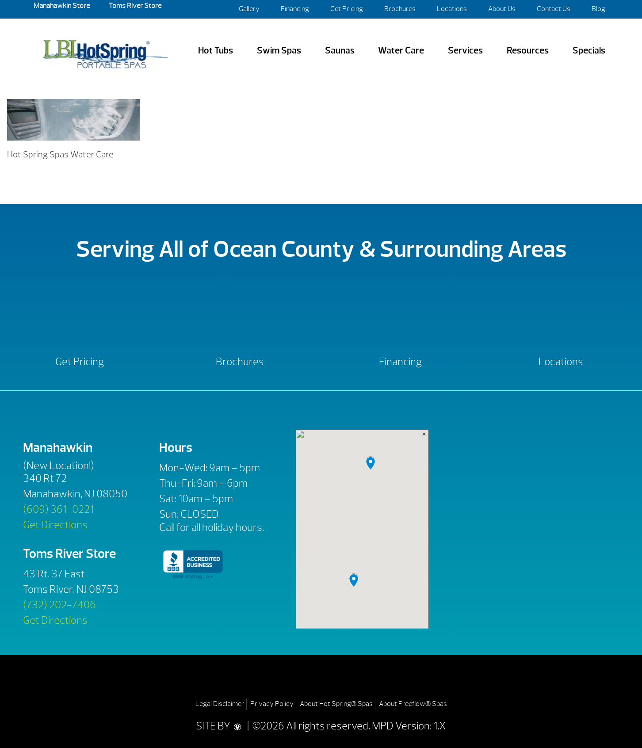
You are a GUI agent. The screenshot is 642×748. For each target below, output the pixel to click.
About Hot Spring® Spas (336, 703)
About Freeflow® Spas (413, 703)
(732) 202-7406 (59, 604)
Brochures (400, 8)
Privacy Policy (272, 703)
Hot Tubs (215, 51)
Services (465, 51)
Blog (598, 8)
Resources (528, 51)
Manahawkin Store (62, 5)
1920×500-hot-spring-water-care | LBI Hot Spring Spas (105, 51)
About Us (502, 8)
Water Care (401, 51)
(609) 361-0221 (58, 509)
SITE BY (220, 726)
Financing (295, 8)
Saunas (340, 51)
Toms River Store (134, 5)
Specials (589, 51)
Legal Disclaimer (219, 703)
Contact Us (553, 8)
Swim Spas (279, 51)
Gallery (249, 8)
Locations (452, 8)
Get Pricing (346, 8)
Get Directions (55, 524)
